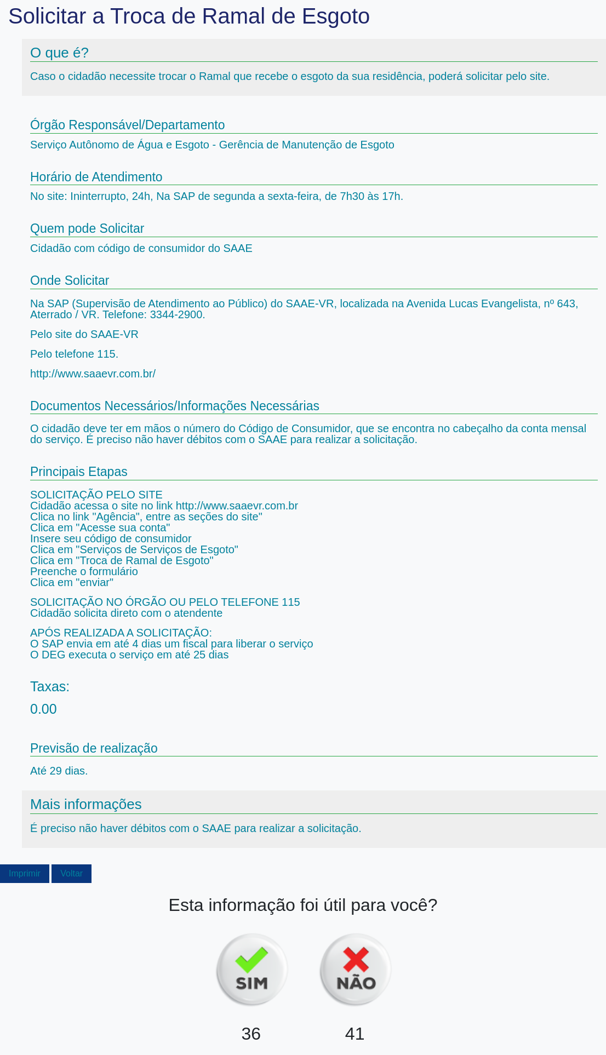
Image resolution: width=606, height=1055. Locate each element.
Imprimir (25, 873)
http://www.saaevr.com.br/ (93, 374)
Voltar (71, 873)
